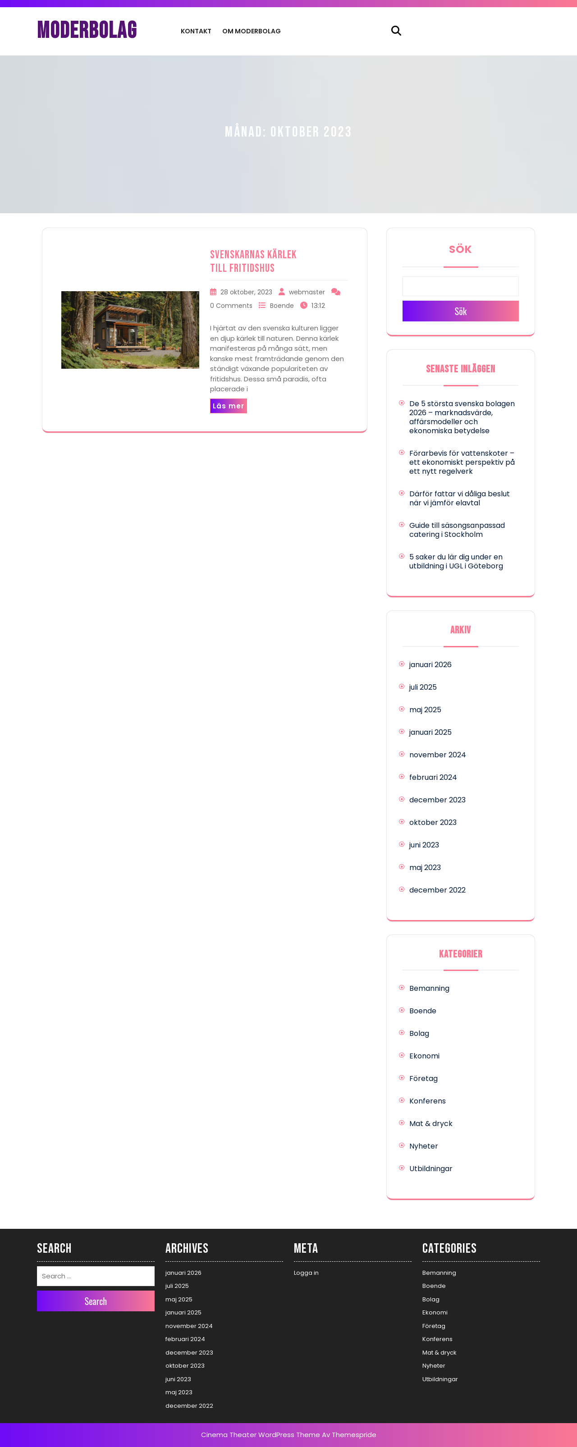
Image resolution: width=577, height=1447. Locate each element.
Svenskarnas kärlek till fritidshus (253, 261)
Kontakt (196, 31)
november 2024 (437, 755)
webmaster (307, 292)
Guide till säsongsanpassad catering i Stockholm (457, 530)
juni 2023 (424, 845)
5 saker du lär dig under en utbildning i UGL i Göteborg (456, 561)
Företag (423, 1078)
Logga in (306, 1272)
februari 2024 (433, 777)
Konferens (427, 1101)
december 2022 (437, 890)
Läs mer (228, 406)
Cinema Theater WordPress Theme (260, 1434)
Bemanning (429, 988)
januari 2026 (430, 664)
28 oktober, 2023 (246, 292)
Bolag (419, 1033)
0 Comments (231, 305)
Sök (460, 249)
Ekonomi (424, 1056)
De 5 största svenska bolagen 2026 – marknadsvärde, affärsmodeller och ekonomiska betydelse (462, 417)
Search (96, 1301)
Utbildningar (431, 1168)
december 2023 (437, 800)
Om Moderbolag (251, 31)
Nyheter (423, 1146)
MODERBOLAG (87, 31)
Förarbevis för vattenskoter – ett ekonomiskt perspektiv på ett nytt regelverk (462, 462)
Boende (282, 305)
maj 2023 (425, 867)
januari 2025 (430, 732)
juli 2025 (423, 687)
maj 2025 (425, 710)
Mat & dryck (431, 1123)
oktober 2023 (433, 822)
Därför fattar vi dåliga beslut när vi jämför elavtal (459, 498)
